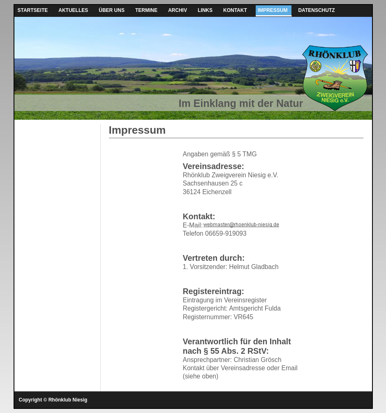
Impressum (273, 10)
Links (205, 10)
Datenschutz (316, 10)
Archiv (177, 10)
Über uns (112, 10)
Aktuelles (73, 10)
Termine (146, 10)
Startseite (33, 10)
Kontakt (235, 10)
